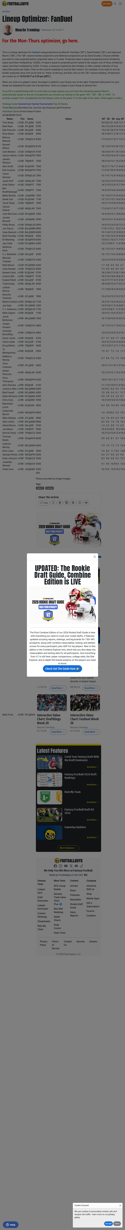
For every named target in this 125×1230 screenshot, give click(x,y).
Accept (108, 1223)
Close (117, 1223)
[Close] (120, 1205)
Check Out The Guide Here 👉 (62, 668)
